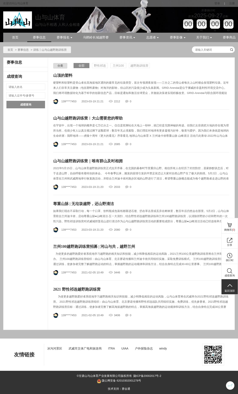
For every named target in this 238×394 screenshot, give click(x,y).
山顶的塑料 (62, 75)
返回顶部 (229, 290)
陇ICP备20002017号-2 (147, 375)
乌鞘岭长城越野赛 (96, 37)
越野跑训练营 (139, 65)
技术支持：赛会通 (119, 388)
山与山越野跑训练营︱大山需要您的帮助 (88, 118)
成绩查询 (25, 104)
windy (163, 348)
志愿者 (152, 37)
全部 (81, 65)
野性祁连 (100, 65)
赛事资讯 (127, 37)
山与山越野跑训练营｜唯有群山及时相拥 (88, 161)
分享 (229, 245)
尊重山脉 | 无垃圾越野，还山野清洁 (83, 204)
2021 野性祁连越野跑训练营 (77, 289)
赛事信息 (39, 37)
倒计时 (229, 260)
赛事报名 (64, 37)
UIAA (124, 348)
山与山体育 (50, 17)
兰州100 (118, 65)
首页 (15, 37)
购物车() (229, 229)
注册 (232, 3)
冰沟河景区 (54, 348)
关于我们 (204, 37)
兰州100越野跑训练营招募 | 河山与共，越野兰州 (94, 246)
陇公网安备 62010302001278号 (119, 381)
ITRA (111, 348)
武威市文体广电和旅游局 (85, 348)
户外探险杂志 (144, 348)
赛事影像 (177, 37)
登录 (217, 3)
